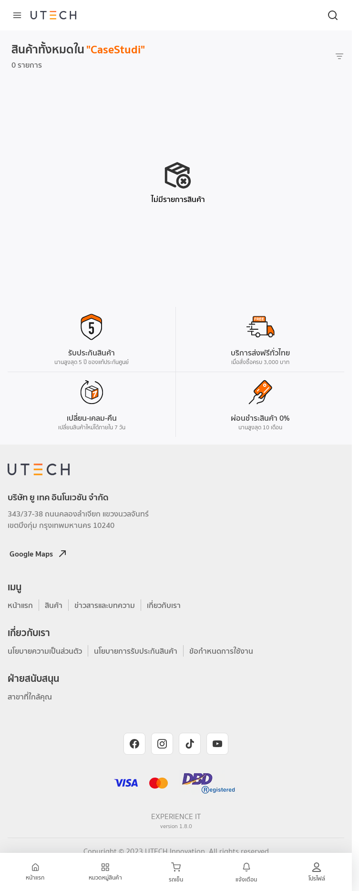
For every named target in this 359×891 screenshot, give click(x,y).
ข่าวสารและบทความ (104, 605)
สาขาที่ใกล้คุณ (30, 696)
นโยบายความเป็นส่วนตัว (45, 651)
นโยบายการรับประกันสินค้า (135, 651)
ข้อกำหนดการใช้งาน (221, 651)
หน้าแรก (20, 605)
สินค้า (53, 605)
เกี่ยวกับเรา (164, 605)
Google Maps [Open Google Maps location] (39, 553)
